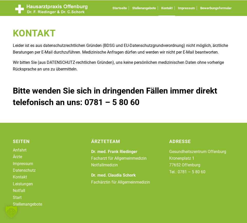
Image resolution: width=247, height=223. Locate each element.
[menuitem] (119, 8)
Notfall (19, 190)
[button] (11, 211)
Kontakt (20, 177)
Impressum (23, 163)
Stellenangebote (27, 204)
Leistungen (23, 183)
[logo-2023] (51, 8)
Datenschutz (24, 170)
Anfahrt (19, 150)
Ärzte (17, 156)
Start (17, 197)
